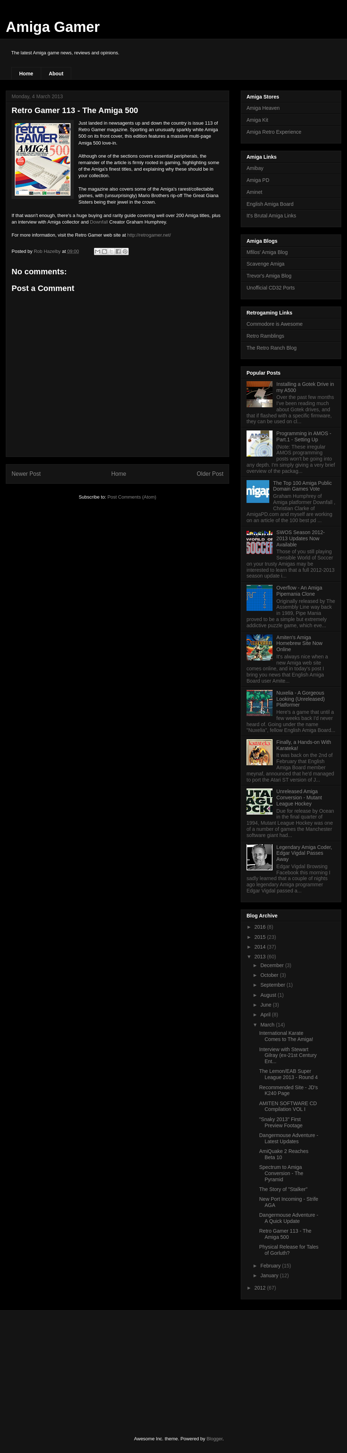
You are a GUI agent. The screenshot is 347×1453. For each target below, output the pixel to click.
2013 (260, 956)
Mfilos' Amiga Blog (267, 252)
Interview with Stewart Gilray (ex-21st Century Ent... (288, 1055)
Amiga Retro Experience (274, 132)
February (271, 1266)
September (273, 985)
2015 (260, 937)
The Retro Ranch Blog (272, 348)
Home (26, 73)
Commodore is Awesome (275, 324)
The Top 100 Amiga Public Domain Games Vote (302, 486)
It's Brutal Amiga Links (271, 215)
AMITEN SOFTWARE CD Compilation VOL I (288, 1106)
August (268, 995)
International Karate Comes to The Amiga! (286, 1036)
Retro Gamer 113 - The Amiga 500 (285, 1234)
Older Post (210, 474)
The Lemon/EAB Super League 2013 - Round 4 (288, 1074)
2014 (260, 947)
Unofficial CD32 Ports (271, 288)
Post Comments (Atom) (131, 497)
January (270, 1275)
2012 (260, 1288)
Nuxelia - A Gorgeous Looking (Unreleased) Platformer (301, 699)
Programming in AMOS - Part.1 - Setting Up (304, 436)
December (272, 965)
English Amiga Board (270, 204)
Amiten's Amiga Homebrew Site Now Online (300, 643)
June (266, 1005)
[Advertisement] (65, 1366)
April (266, 1014)
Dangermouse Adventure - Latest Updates (288, 1138)
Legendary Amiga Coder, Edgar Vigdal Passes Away (304, 853)
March (268, 1025)
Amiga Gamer (53, 27)
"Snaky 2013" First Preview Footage (281, 1122)
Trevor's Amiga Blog (269, 276)
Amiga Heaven (263, 108)
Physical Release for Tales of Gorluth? (288, 1250)
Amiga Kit (257, 120)
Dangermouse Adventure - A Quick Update (288, 1218)
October (270, 975)
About (56, 73)
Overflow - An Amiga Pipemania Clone (299, 591)
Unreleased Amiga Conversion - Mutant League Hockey (299, 797)
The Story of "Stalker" (283, 1189)
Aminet (254, 192)
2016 (260, 927)
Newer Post (26, 474)
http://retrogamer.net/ (149, 235)
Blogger (214, 1438)
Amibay (255, 168)
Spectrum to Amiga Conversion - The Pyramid (281, 1173)
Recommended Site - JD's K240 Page (288, 1090)
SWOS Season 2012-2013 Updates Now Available (301, 538)
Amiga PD (258, 180)
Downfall (99, 222)
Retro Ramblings (265, 336)
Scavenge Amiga (265, 264)
